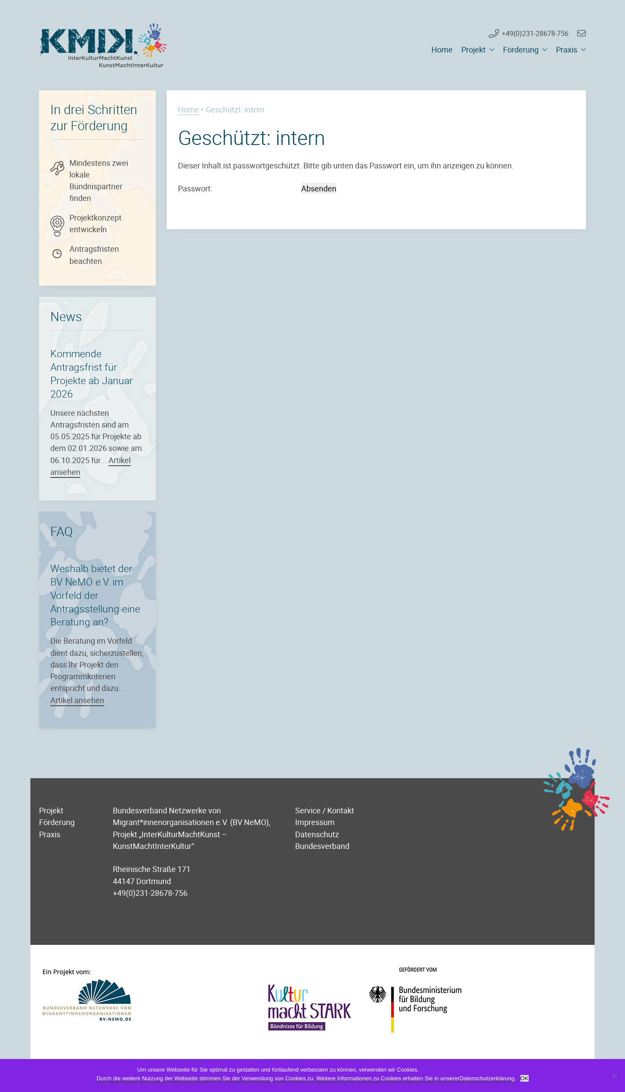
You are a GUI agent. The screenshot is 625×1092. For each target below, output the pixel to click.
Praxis (566, 49)
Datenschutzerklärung (487, 1078)
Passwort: (238, 188)
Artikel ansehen (77, 699)
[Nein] (614, 1075)
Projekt (473, 49)
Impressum (315, 821)
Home (442, 49)
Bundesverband (322, 845)
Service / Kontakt (324, 810)
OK (524, 1078)
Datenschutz (317, 834)
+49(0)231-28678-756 (535, 33)
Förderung (521, 49)
